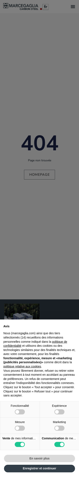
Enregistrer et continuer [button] (39, 468)
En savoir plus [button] (39, 458)
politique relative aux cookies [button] (22, 366)
